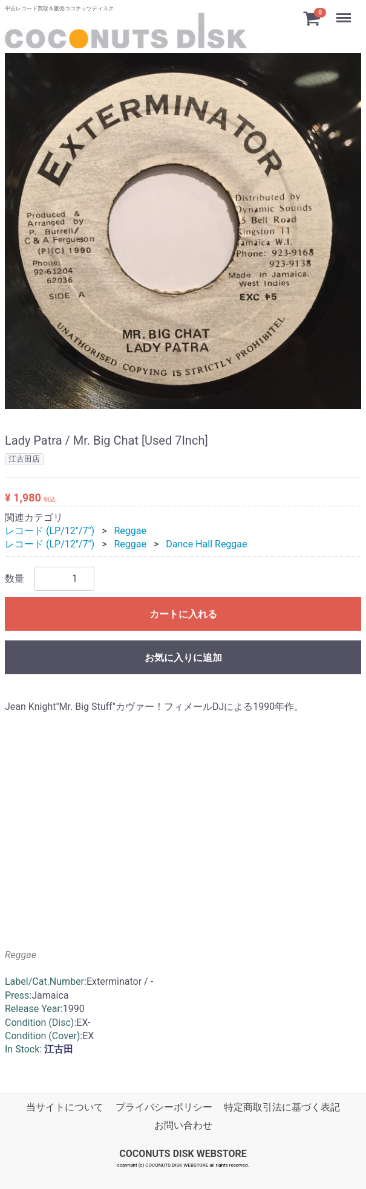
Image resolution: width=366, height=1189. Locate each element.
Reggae (130, 530)
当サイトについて (64, 1106)
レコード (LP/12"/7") (49, 530)
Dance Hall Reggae (206, 544)
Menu (345, 12)
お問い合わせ (183, 1125)
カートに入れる (183, 613)
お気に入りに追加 (183, 657)
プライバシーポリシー (164, 1106)
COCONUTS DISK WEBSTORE (183, 1153)
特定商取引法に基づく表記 (282, 1106)
